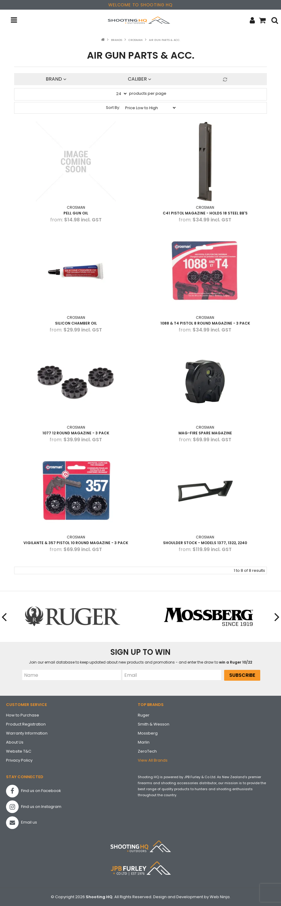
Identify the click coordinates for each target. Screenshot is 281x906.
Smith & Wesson (153, 724)
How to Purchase (22, 715)
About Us (14, 742)
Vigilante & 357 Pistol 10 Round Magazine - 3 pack (75, 542)
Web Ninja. (220, 897)
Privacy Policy (19, 760)
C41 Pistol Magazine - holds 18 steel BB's (205, 213)
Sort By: (113, 107)
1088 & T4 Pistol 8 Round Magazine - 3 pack (205, 323)
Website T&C (18, 751)
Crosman (135, 40)
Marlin (144, 742)
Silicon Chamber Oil (76, 323)
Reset (224, 79)
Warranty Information (27, 733)
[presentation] (4, 617)
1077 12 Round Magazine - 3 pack (75, 433)
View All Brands (153, 760)
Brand (56, 79)
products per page (147, 93)
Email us (21, 822)
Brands (116, 40)
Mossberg (148, 733)
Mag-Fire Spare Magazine (205, 433)
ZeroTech (147, 751)
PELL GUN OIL (75, 213)
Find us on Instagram (33, 806)
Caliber (139, 79)
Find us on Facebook (33, 791)
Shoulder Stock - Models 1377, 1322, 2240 (205, 542)
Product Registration (26, 724)
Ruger (144, 715)
